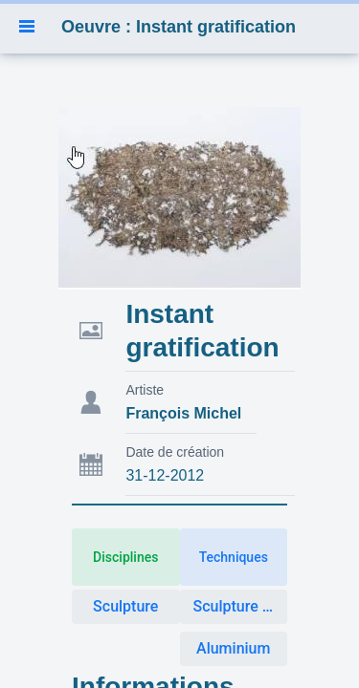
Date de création (174, 452)
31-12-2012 (164, 475)
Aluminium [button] (233, 648)
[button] (26, 26)
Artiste (144, 390)
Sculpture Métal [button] (240, 606)
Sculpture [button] (125, 606)
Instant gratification (202, 330)
